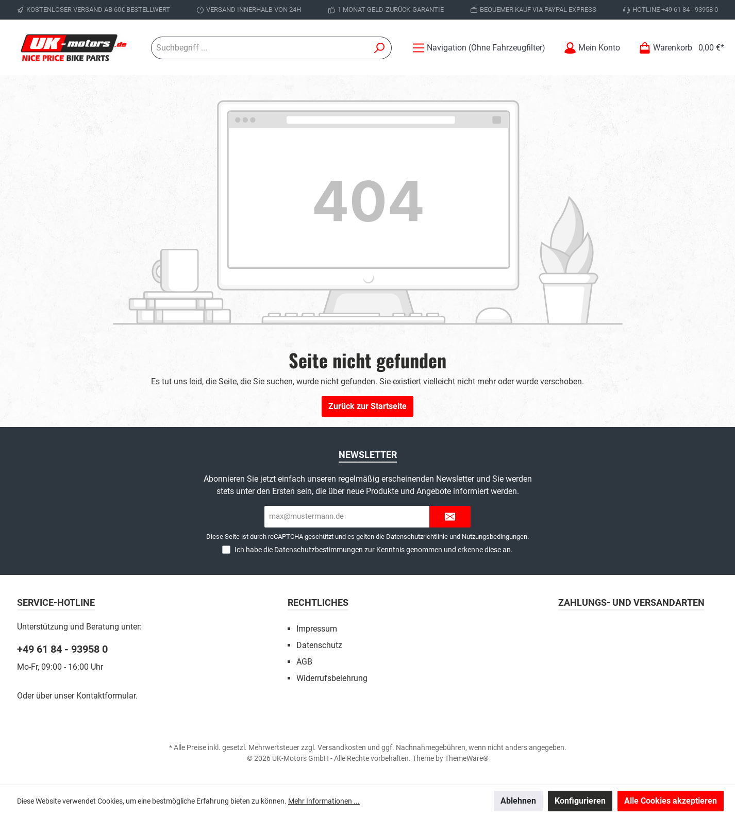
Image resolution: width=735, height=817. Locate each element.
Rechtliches (318, 602)
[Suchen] (380, 48)
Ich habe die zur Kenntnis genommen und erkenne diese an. (374, 550)
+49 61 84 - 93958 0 (62, 649)
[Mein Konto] (592, 47)
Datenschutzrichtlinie (417, 536)
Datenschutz (319, 645)
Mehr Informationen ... (324, 801)
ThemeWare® (467, 758)
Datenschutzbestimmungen (318, 550)
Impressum (316, 629)
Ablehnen (518, 801)
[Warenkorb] (678, 47)
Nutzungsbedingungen (494, 536)
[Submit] (450, 517)
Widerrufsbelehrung (332, 678)
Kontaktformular (106, 696)
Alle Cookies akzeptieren (670, 801)
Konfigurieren (580, 801)
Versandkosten (342, 747)
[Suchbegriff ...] (259, 48)
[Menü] (479, 47)
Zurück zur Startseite (367, 406)
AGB (304, 662)
